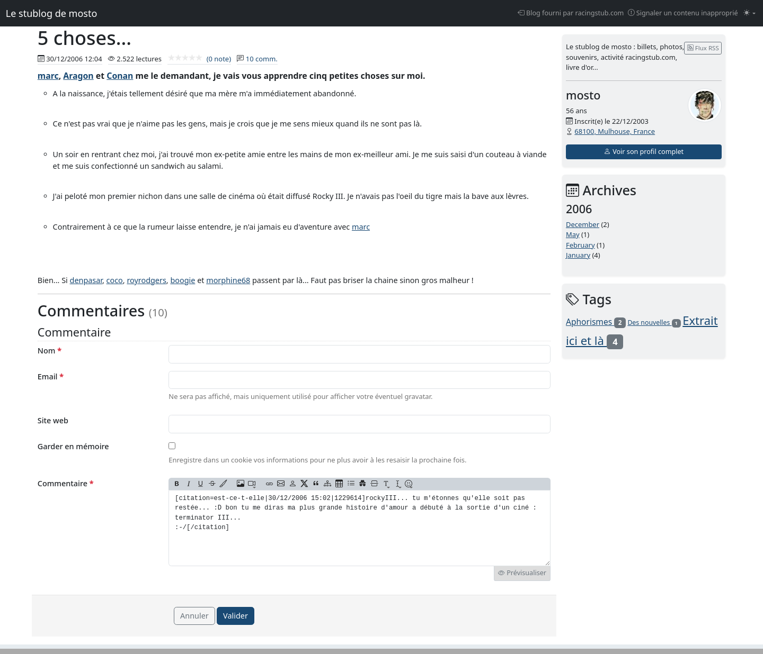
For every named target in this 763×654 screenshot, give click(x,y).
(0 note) (199, 58)
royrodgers (146, 280)
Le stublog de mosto (51, 13)
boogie (182, 280)
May (573, 234)
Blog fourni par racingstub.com (571, 12)
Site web (53, 420)
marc (48, 75)
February (580, 245)
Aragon (78, 75)
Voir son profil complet (644, 151)
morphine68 (228, 280)
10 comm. (262, 58)
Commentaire (66, 483)
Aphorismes (596, 322)
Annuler (194, 616)
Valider (235, 616)
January (578, 255)
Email (51, 376)
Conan (120, 75)
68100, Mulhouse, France (614, 131)
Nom (49, 351)
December (582, 224)
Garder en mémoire (73, 446)
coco (115, 280)
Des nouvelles (653, 322)
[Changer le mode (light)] (749, 13)
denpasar (86, 280)
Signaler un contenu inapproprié (683, 12)
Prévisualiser (522, 572)
